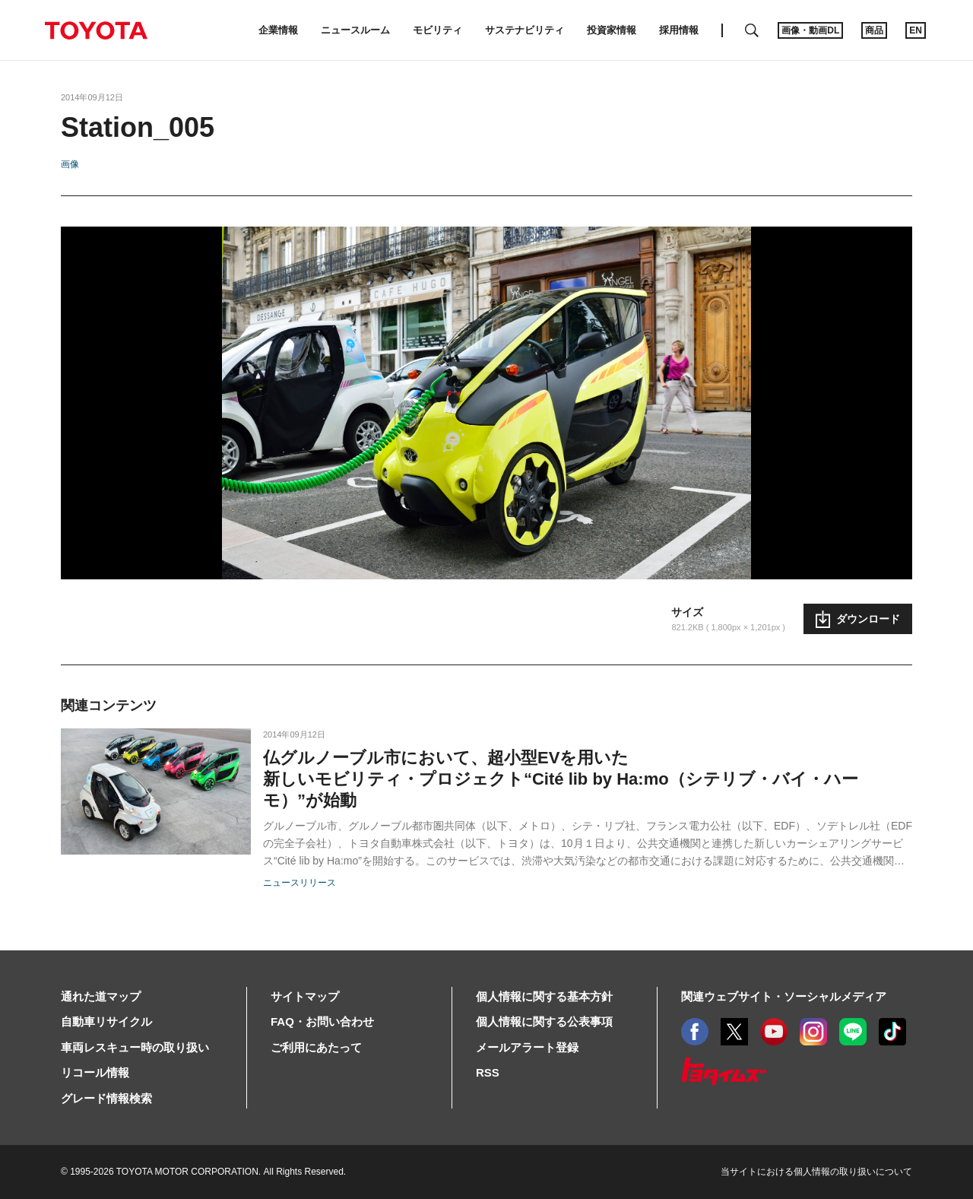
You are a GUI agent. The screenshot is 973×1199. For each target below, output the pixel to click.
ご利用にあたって (316, 1047)
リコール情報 (95, 1072)
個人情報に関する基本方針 (544, 996)
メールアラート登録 (527, 1047)
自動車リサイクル (106, 1021)
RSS (487, 1072)
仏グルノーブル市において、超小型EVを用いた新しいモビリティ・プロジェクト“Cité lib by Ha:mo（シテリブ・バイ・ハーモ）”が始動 (560, 779)
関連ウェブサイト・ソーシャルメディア (783, 996)
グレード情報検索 (106, 1098)
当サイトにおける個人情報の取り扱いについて (816, 1171)
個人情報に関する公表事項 (544, 1021)
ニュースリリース (299, 882)
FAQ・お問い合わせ (322, 1021)
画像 (70, 164)
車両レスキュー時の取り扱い (135, 1047)
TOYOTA (95, 30)
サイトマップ (305, 996)
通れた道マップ (101, 996)
